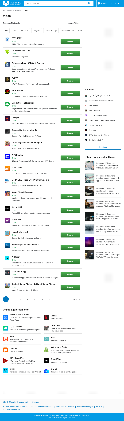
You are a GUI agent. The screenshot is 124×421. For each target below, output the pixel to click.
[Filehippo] (12, 3)
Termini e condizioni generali (15, 407)
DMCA (99, 407)
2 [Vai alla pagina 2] (13, 299)
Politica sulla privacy (65, 407)
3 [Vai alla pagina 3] (20, 299)
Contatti (12, 402)
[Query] (58, 3)
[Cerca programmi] (89, 3)
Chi (4, 402)
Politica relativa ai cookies (42, 407)
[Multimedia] (18, 11)
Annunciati (23, 402)
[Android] (9, 11)
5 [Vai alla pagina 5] (34, 299)
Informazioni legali (85, 407)
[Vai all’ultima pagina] (76, 299)
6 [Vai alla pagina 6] (42, 299)
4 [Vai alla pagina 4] (27, 299)
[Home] (4, 11)
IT (117, 3)
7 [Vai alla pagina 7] (49, 299)
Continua (103, 147)
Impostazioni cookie (11, 409)
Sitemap (35, 402)
